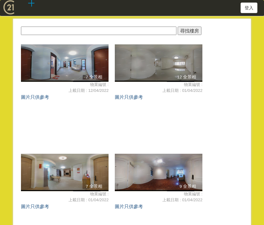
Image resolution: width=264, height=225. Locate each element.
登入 (249, 7)
